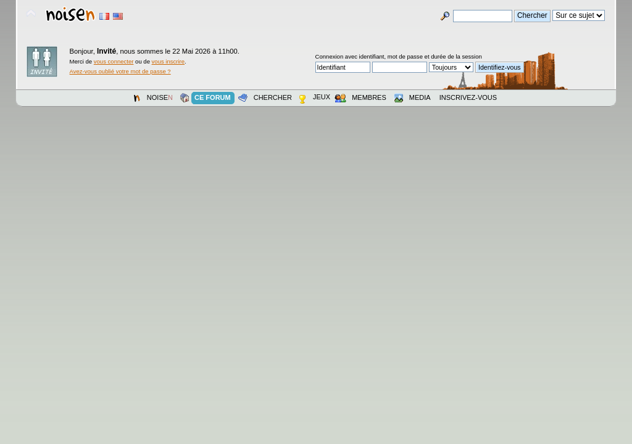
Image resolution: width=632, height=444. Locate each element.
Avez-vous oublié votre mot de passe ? (120, 71)
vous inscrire (168, 61)
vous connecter (114, 61)
